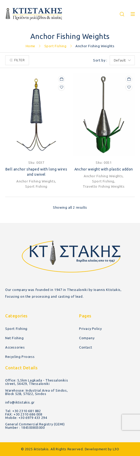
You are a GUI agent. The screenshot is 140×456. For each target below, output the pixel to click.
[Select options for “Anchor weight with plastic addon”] (128, 79)
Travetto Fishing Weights (103, 186)
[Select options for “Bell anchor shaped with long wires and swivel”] (61, 79)
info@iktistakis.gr (20, 402)
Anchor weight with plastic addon (103, 169)
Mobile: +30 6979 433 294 (26, 417)
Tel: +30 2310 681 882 (23, 411)
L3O (116, 449)
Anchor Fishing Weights (35, 181)
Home (30, 46)
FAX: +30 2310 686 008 (23, 414)
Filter (19, 60)
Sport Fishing (55, 46)
